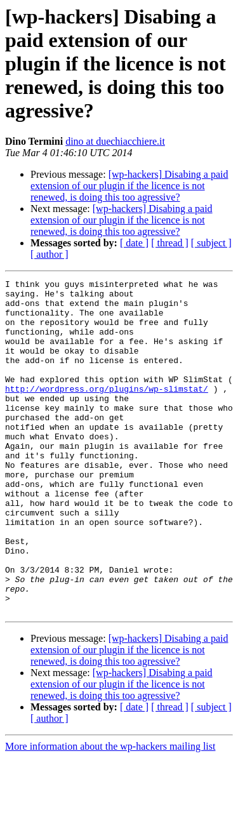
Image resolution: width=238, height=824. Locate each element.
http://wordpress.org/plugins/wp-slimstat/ (106, 411)
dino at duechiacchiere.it (115, 141)
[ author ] (49, 254)
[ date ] (134, 242)
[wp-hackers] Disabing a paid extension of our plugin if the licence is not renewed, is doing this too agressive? (129, 186)
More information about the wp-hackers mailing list (110, 812)
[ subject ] (211, 242)
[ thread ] (169, 242)
